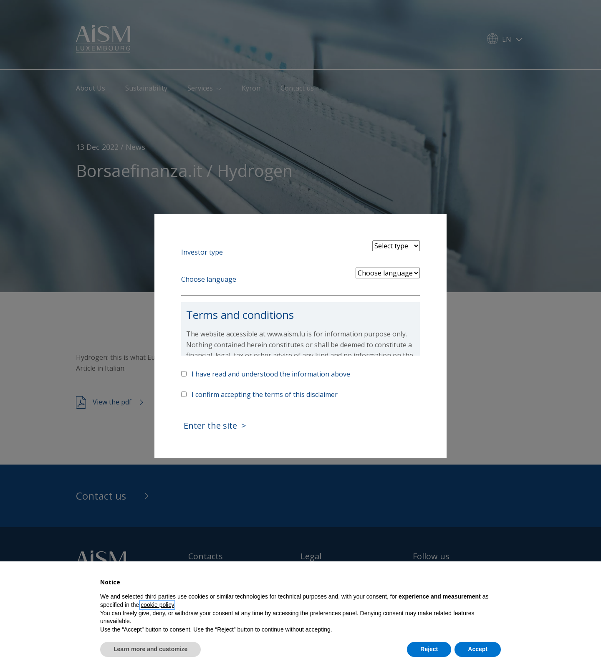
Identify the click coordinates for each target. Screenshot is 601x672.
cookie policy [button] (157, 604)
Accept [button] (477, 649)
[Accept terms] (184, 394)
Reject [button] (429, 649)
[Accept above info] (184, 373)
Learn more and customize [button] (150, 649)
